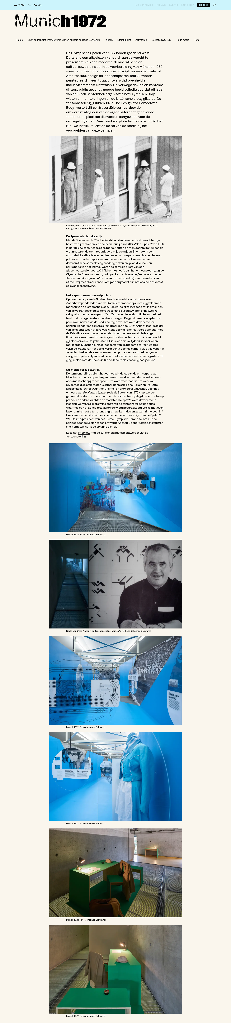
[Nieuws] (161, 5)
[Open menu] (20, 5)
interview (84, 433)
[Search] (35, 5)
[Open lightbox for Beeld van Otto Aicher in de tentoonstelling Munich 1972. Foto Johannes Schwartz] (115, 584)
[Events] (173, 5)
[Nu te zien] (188, 5)
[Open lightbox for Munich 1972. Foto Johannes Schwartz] (115, 487)
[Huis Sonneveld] (143, 5)
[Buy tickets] (203, 5)
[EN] (214, 5)
